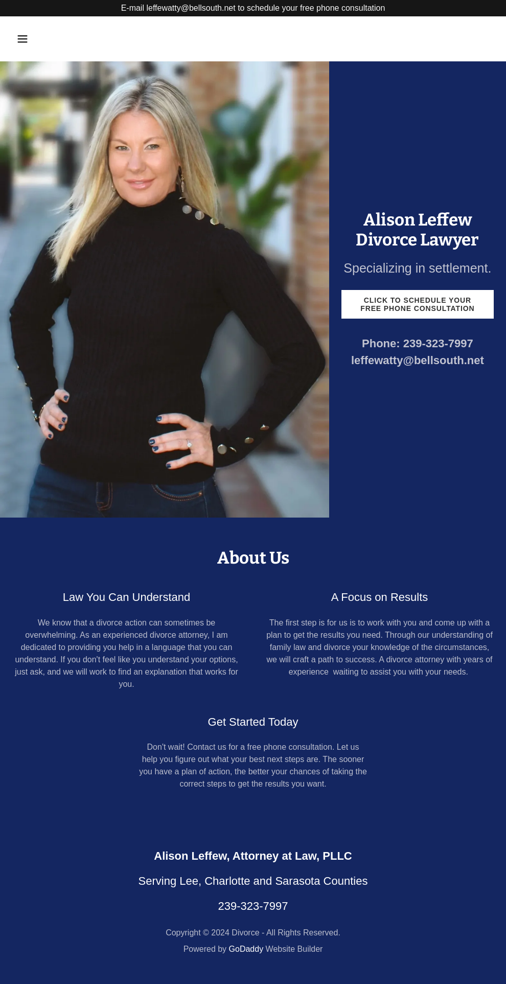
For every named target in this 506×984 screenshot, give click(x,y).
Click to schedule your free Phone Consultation (417, 304)
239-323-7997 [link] (438, 343)
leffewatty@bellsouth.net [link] (417, 360)
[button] (67, 39)
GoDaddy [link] (246, 949)
